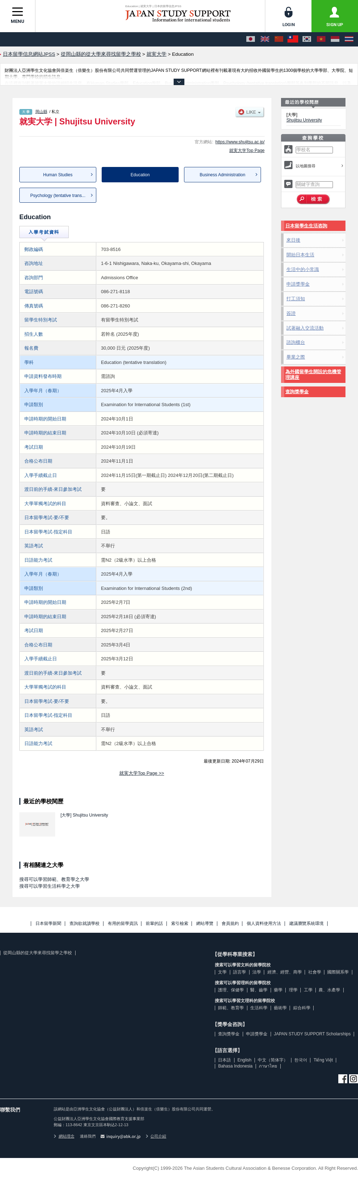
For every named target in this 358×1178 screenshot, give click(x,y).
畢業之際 (295, 357)
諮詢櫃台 (295, 342)
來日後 (293, 240)
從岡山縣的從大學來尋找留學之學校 (37, 952)
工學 (308, 989)
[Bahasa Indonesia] (335, 39)
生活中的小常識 (302, 269)
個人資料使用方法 (264, 923)
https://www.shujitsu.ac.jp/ (240, 141)
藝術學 (280, 1007)
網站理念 (64, 1136)
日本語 (224, 1060)
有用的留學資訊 (123, 923)
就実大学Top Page (247, 150)
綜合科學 (301, 1007)
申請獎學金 (298, 284)
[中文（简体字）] (279, 39)
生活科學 (258, 1007)
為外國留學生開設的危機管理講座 (313, 374)
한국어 (300, 1060)
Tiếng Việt (323, 1060)
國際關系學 (338, 972)
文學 (222, 972)
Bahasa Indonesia (235, 1066)
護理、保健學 (231, 989)
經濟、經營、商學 (284, 972)
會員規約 (230, 923)
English (244, 1060)
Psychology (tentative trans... (57, 195)
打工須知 (295, 298)
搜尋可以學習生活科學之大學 (49, 886)
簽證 (291, 313)
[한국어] (306, 39)
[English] (265, 39)
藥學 (278, 989)
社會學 (314, 972)
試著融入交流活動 (305, 328)
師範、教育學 (231, 1007)
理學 (293, 989)
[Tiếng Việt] (321, 39)
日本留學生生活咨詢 (306, 225)
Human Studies (57, 174)
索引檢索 (179, 923)
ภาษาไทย (268, 1066)
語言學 (239, 972)
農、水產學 (329, 989)
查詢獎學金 (297, 391)
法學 (256, 972)
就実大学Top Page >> (141, 773)
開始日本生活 (300, 254)
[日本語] (250, 39)
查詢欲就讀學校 (84, 923)
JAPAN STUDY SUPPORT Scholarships (312, 1033)
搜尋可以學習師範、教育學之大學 (54, 879)
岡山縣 (41, 111)
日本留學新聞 (48, 923)
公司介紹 (156, 1136)
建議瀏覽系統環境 (306, 923)
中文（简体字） (273, 1060)
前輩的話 (154, 923)
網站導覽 (204, 923)
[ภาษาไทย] (349, 39)
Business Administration (222, 174)
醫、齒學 (258, 989)
